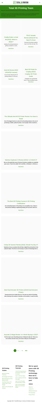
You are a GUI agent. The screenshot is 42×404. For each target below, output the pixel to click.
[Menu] (2, 2)
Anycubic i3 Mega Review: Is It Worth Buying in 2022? (21, 335)
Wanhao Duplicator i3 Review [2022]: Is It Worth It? (21, 160)
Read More (11, 48)
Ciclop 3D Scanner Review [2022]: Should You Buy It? (21, 245)
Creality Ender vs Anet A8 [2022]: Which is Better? (11, 39)
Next (26, 350)
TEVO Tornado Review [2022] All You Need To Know (31, 38)
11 (22, 350)
